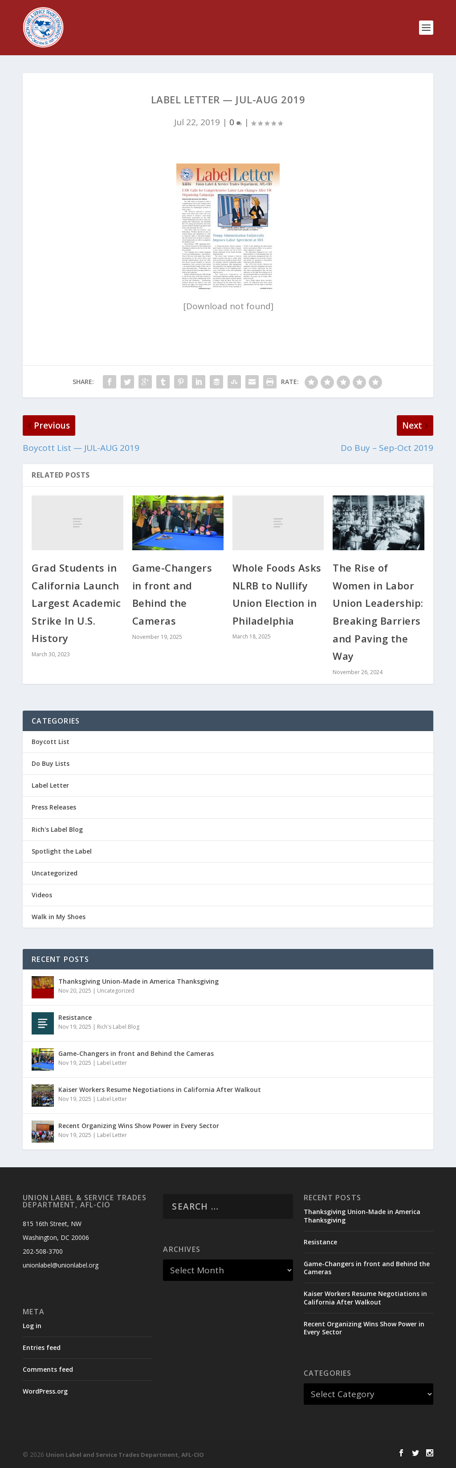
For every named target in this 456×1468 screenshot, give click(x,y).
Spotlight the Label (62, 851)
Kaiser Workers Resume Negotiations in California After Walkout (159, 1089)
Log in (32, 1325)
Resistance (75, 1017)
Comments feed (48, 1369)
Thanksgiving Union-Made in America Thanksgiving (138, 981)
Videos (42, 895)
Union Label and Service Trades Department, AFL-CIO (125, 1455)
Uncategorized (54, 873)
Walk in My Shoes (59, 916)
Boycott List (50, 741)
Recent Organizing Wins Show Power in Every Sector (138, 1125)
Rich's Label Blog (57, 829)
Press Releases (54, 807)
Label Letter (50, 785)
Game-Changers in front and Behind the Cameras (136, 1053)
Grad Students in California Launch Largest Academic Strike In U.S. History (76, 603)
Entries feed (42, 1347)
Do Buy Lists (50, 763)
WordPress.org (45, 1391)
